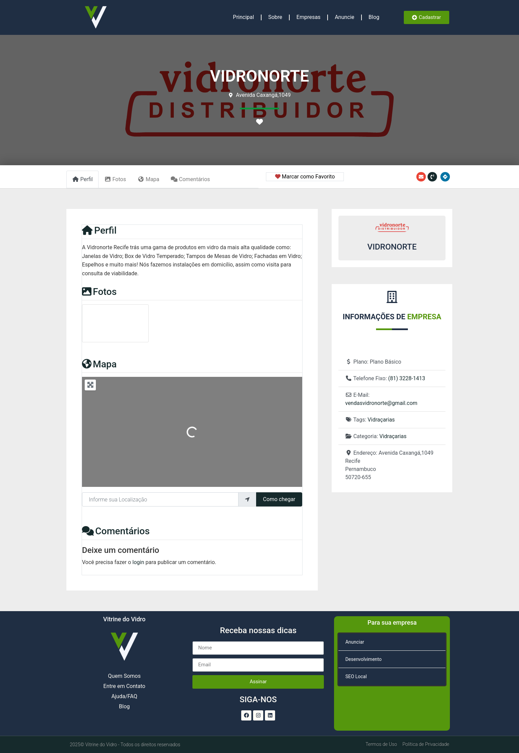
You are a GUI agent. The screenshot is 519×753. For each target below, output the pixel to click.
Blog (374, 17)
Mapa (99, 364)
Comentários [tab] (190, 179)
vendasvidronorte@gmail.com (381, 403)
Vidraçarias (381, 419)
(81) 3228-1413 (406, 378)
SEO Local (356, 676)
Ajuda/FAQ (124, 696)
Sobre (275, 17)
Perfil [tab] (82, 179)
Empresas (308, 17)
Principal (243, 17)
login (138, 562)
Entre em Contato (124, 686)
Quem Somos (124, 676)
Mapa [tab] (148, 179)
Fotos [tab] (115, 179)
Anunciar (354, 642)
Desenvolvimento (363, 659)
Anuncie (344, 17)
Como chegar (279, 499)
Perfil (99, 230)
